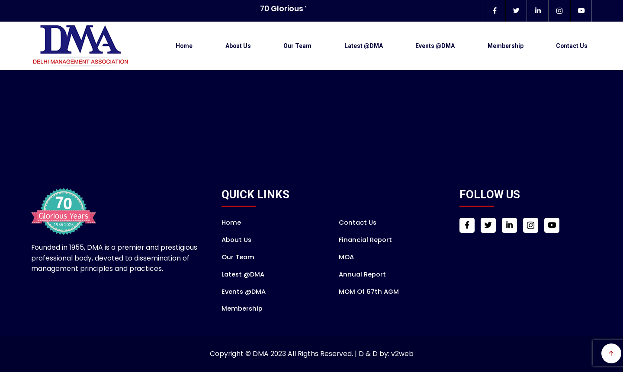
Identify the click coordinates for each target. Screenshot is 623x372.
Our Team (297, 45)
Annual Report (362, 274)
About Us (238, 45)
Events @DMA (435, 45)
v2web (402, 353)
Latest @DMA (363, 45)
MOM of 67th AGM (369, 291)
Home (184, 45)
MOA (346, 257)
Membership (505, 45)
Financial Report (365, 239)
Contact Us (572, 45)
